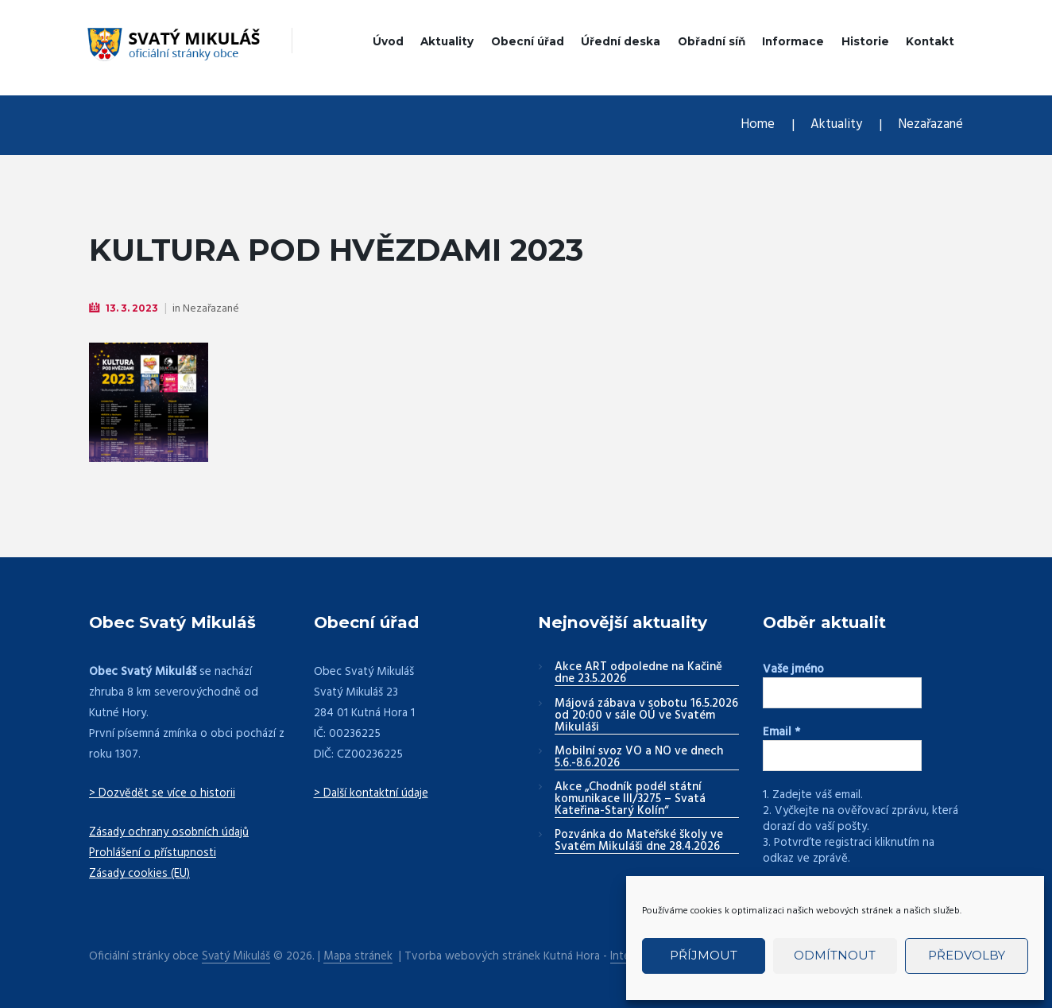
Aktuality (447, 41)
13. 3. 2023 (132, 308)
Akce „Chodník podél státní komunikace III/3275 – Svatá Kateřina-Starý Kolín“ (630, 799)
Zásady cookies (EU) (140, 872)
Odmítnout (835, 955)
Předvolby (966, 955)
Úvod (388, 41)
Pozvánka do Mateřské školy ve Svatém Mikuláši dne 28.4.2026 (639, 841)
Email (781, 732)
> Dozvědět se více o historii (163, 793)
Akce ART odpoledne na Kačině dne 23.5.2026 (638, 673)
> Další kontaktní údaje (371, 793)
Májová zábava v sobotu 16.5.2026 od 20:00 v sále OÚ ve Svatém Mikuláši (646, 716)
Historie (865, 41)
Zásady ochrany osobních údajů (170, 831)
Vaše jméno (793, 669)
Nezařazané (929, 125)
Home (754, 125)
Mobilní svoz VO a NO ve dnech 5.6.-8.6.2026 (639, 758)
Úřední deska (620, 41)
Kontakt (930, 41)
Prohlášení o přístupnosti (153, 852)
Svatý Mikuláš (236, 956)
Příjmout (703, 955)
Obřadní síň (711, 41)
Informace (793, 41)
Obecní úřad (527, 41)
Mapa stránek (359, 956)
